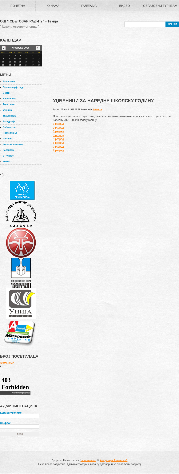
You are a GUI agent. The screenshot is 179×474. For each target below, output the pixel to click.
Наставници (9, 98)
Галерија (89, 5)
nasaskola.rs (88, 460)
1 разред (58, 123)
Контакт (7, 161)
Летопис (7, 138)
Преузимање (10, 133)
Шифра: (5, 422)
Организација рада (13, 87)
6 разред (58, 142)
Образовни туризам (160, 5)
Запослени (9, 81)
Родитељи (8, 104)
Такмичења (9, 115)
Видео (124, 5)
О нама (53, 5)
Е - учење (8, 155)
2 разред (58, 127)
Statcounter (7, 362)
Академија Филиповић (114, 460)
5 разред (58, 139)
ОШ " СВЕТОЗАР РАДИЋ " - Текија (29, 21)
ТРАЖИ (172, 24)
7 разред (58, 146)
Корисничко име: (11, 412)
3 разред (58, 131)
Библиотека (9, 127)
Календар (8, 150)
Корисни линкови (13, 144)
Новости (97, 109)
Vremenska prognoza (21, 393)
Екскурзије (9, 121)
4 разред (58, 135)
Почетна (17, 5)
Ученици (7, 110)
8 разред (58, 150)
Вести (6, 93)
